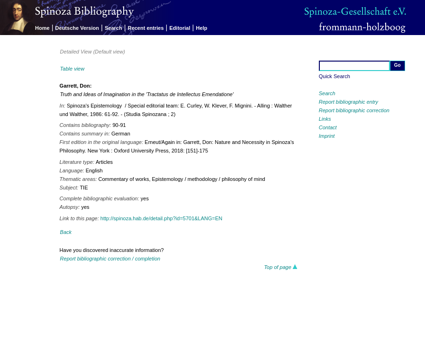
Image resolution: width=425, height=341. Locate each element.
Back (66, 232)
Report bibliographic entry (348, 102)
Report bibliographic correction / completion (110, 258)
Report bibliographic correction (354, 110)
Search (113, 28)
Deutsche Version (77, 28)
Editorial (180, 28)
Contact (328, 127)
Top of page (281, 267)
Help (202, 28)
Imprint (327, 136)
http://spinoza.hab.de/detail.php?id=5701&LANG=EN (161, 218)
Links (325, 119)
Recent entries (146, 28)
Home (42, 28)
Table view (72, 69)
